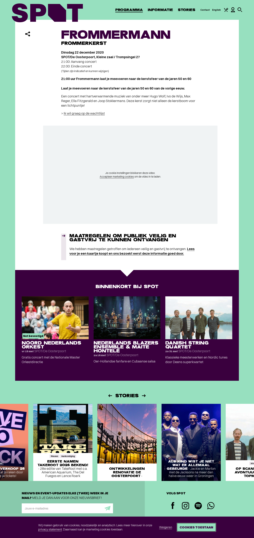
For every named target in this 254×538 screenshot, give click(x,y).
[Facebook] (172, 506)
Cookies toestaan (196, 527)
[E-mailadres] (67, 508)
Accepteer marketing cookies (117, 176)
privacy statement (50, 529)
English (216, 9)
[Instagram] (185, 506)
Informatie (160, 9)
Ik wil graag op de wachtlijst (84, 113)
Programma (129, 9)
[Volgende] (144, 395)
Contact (205, 9)
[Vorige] (110, 395)
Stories (186, 9)
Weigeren (165, 527)
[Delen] (27, 34)
